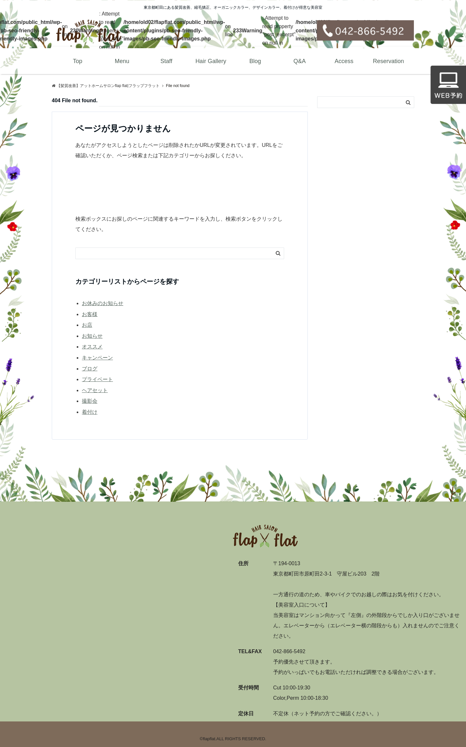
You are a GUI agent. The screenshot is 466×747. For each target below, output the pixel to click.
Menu (122, 61)
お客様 (89, 314)
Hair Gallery (210, 61)
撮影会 (89, 401)
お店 (87, 325)
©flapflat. (208, 738)
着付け (89, 412)
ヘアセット (95, 390)
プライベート (97, 379)
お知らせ (92, 336)
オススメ (92, 346)
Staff (166, 61)
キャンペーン (97, 357)
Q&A (300, 61)
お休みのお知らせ (102, 303)
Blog (255, 61)
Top (77, 61)
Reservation (388, 61)
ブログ (89, 368)
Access (344, 61)
